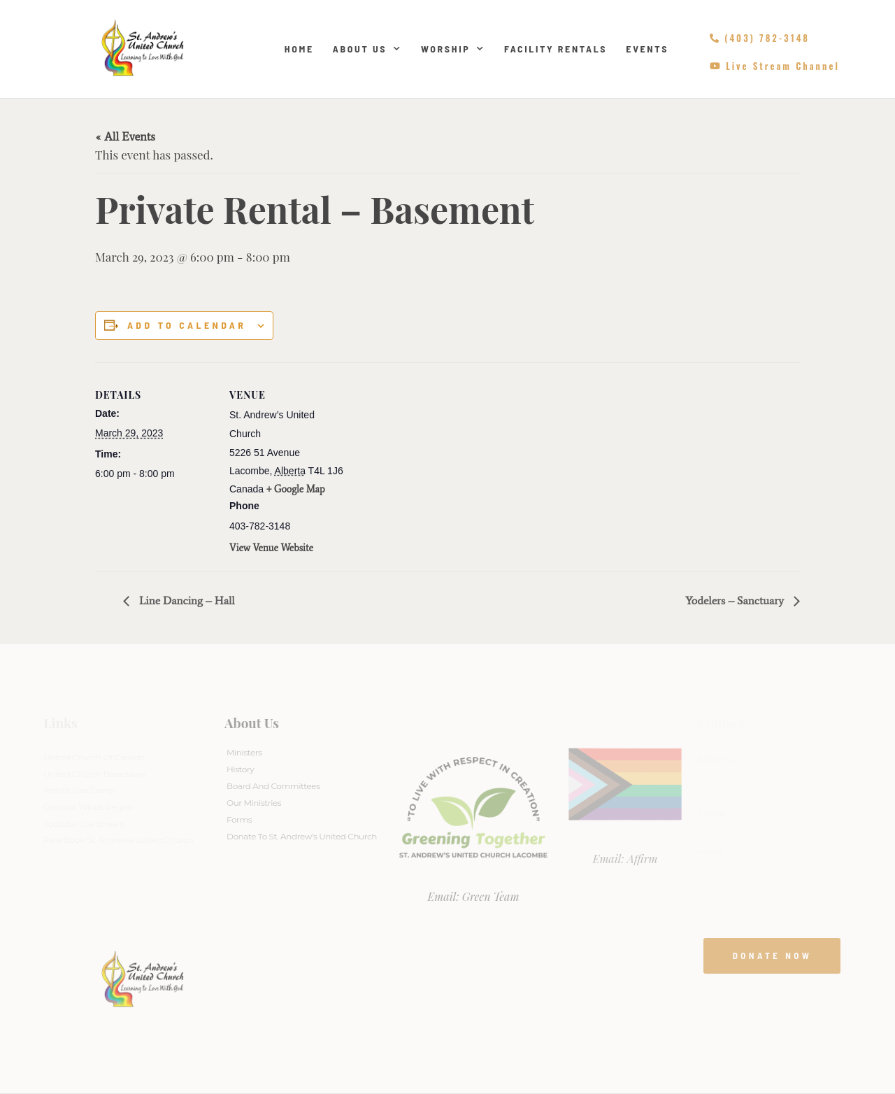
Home (299, 49)
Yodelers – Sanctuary (736, 600)
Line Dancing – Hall (185, 600)
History (240, 769)
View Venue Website (271, 548)
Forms (239, 819)
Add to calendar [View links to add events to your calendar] (186, 325)
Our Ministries (254, 802)
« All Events (125, 136)
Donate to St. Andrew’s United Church (302, 836)
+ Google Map (295, 489)
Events (647, 49)
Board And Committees (273, 786)
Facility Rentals (555, 49)
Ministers (244, 752)
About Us (367, 48)
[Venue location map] (437, 459)
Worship (453, 48)
